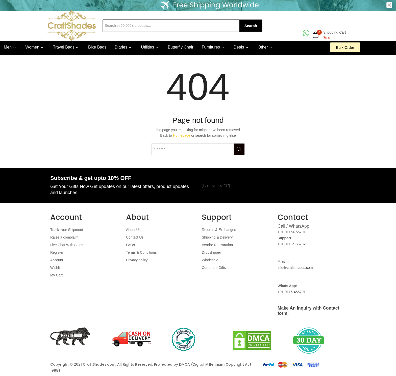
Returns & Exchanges (219, 230)
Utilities (150, 47)
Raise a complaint (64, 237)
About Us (133, 230)
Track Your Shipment (66, 230)
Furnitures (213, 47)
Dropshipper (211, 252)
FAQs (130, 245)
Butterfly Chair (180, 47)
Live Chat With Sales (66, 245)
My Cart (56, 275)
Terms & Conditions (141, 252)
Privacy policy (137, 260)
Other (265, 47)
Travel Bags (66, 47)
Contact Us (134, 237)
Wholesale (210, 260)
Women (35, 47)
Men (10, 47)
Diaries (124, 47)
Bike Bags (97, 47)
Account (56, 260)
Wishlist (56, 268)
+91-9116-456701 (292, 292)
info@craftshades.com (295, 268)
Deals (241, 47)
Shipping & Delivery (217, 237)
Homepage (181, 135)
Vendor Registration (217, 245)
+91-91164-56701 (292, 232)
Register (56, 252)
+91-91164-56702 (292, 244)
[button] (329, 35)
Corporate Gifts (214, 268)
